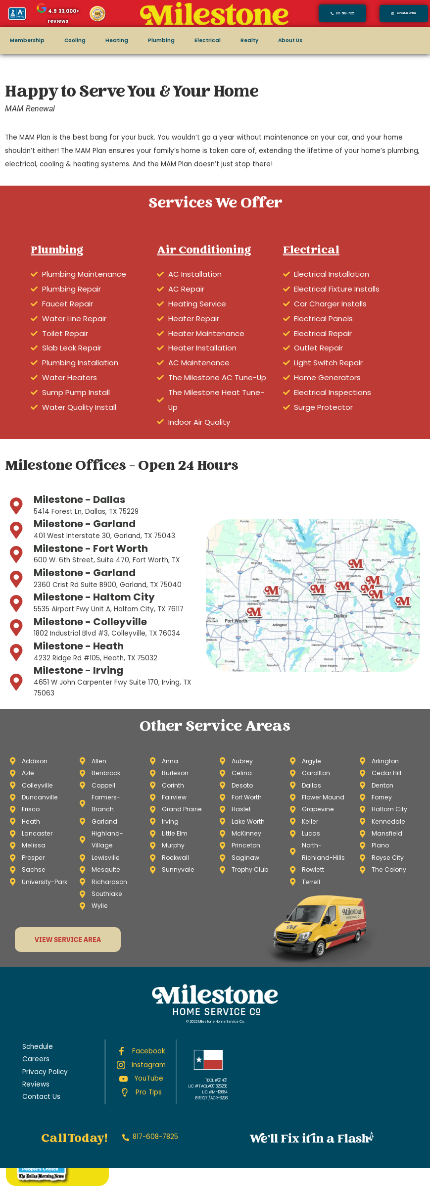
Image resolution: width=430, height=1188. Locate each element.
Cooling (69, 40)
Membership (25, 40)
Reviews (35, 1045)
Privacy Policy (43, 1033)
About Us (270, 40)
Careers (34, 1020)
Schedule (36, 1007)
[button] (404, 13)
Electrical (192, 40)
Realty (231, 40)
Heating (108, 40)
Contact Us (38, 1058)
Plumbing (149, 40)
